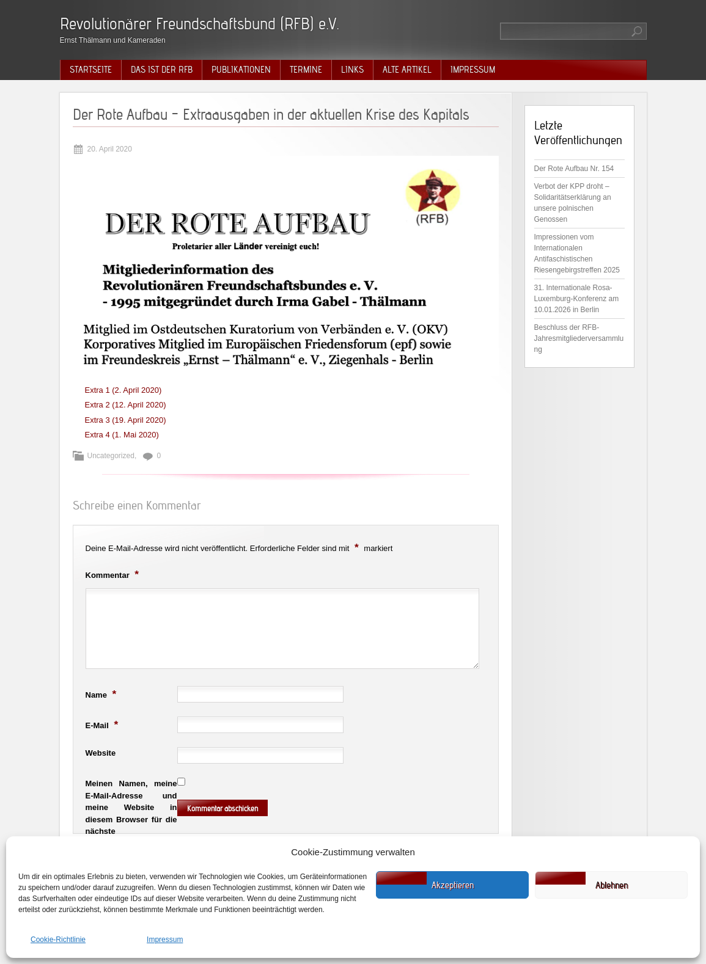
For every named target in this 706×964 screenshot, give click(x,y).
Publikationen (241, 69)
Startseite (91, 69)
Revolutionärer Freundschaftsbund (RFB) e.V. (199, 23)
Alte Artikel (407, 69)
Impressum (165, 939)
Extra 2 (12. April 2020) (125, 404)
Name (103, 694)
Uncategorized (110, 455)
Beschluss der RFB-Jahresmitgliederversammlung (579, 338)
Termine (306, 69)
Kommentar (114, 574)
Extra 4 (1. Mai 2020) (122, 434)
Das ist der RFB (162, 69)
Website (101, 753)
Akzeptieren (453, 885)
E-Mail (104, 724)
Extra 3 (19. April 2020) (125, 420)
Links (352, 69)
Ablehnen (611, 885)
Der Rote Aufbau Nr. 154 (574, 168)
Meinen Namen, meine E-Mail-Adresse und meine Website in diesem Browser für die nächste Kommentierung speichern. (131, 819)
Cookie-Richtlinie (58, 939)
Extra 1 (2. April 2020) (123, 390)
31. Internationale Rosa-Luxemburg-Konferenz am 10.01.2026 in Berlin (576, 298)
